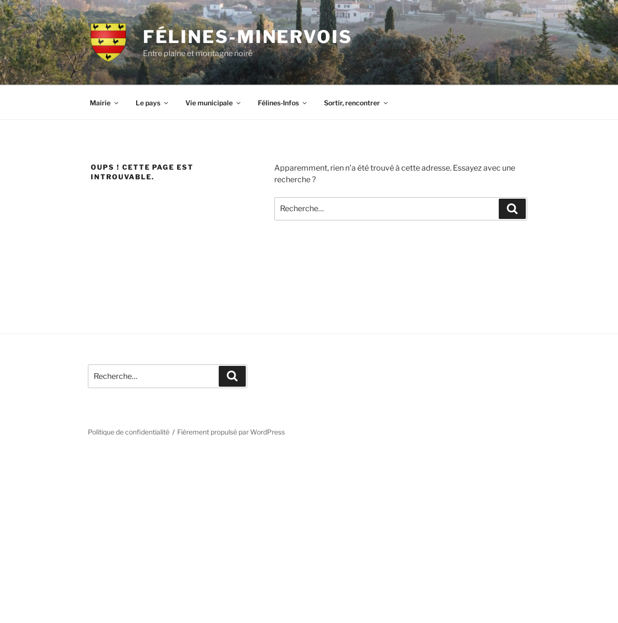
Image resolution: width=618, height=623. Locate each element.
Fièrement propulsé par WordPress (231, 432)
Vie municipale (213, 103)
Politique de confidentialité (128, 432)
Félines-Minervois (247, 36)
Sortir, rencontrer (356, 103)
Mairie (105, 103)
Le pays (152, 103)
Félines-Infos (283, 103)
